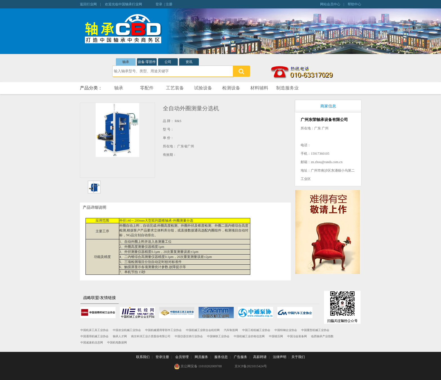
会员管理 (182, 357)
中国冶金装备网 (297, 336)
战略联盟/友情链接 (99, 298)
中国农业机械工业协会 (127, 330)
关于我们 (298, 357)
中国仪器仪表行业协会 (189, 336)
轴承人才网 (120, 336)
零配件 (147, 88)
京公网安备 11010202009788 (198, 366)
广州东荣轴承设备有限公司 (324, 120)
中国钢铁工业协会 (218, 336)
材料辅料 (259, 88)
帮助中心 (354, 4)
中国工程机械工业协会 (256, 330)
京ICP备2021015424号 (251, 366)
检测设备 (231, 88)
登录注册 (162, 357)
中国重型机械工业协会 (315, 330)
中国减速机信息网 (91, 342)
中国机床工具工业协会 (94, 330)
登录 (159, 4)
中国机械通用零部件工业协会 (163, 330)
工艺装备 (175, 88)
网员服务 (201, 357)
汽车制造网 (231, 330)
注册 (169, 4)
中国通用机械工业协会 (94, 336)
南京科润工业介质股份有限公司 (150, 336)
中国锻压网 (276, 336)
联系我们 (143, 357)
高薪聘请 (260, 357)
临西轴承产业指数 (322, 336)
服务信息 (221, 357)
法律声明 (279, 357)
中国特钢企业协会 (285, 330)
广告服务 (240, 357)
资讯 (189, 62)
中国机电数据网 (117, 342)
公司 (168, 62)
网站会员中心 (330, 4)
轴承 (125, 62)
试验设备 (203, 88)
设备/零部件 (147, 62)
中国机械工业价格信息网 (249, 336)
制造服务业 (287, 88)
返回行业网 (88, 4)
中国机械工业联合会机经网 (203, 330)
